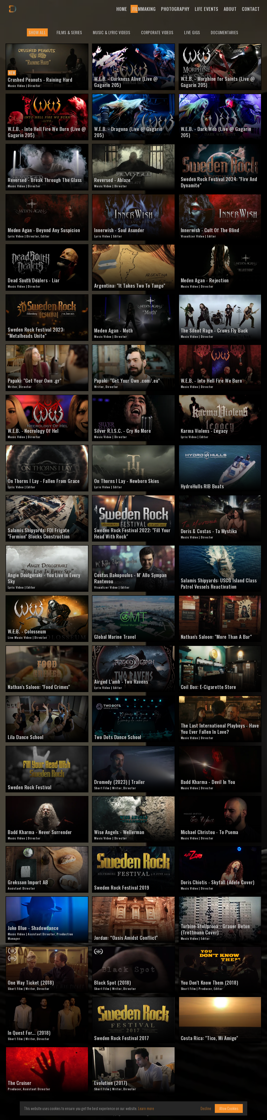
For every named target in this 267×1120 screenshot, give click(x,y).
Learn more (146, 1108)
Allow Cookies (228, 1108)
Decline (206, 1108)
